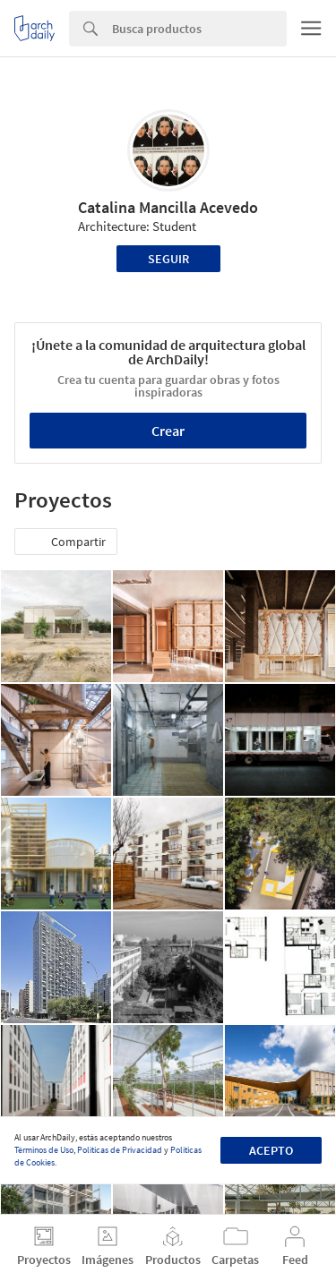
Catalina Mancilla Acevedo (168, 207)
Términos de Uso (43, 1150)
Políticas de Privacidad (119, 1150)
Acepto (271, 1150)
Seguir (168, 259)
